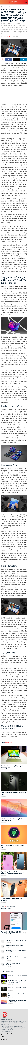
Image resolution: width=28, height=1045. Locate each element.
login (6, 906)
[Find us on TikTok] (6, 1039)
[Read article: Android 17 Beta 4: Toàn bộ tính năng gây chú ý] (14, 834)
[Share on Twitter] (16, 59)
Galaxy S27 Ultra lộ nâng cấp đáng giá (17, 975)
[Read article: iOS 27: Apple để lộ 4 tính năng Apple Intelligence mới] (14, 808)
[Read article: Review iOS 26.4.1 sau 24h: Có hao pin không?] (14, 921)
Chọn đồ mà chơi (10, 6)
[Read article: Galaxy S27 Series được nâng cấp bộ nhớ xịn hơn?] (14, 781)
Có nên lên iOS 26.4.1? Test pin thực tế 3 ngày (16, 940)
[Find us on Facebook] (1, 1039)
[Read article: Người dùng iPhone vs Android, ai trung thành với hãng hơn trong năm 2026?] (14, 861)
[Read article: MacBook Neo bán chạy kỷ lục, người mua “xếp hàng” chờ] (14, 755)
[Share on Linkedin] (23, 59)
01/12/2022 (15, 36)
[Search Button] (26, 2)
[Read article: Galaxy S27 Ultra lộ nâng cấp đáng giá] (4, 976)
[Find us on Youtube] (3, 1039)
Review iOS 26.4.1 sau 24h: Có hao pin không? (11, 933)
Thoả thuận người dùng (6, 1033)
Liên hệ (2, 1036)
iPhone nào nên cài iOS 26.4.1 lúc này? (14, 945)
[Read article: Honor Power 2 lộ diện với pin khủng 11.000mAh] (14, 887)
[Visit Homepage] (13, 2)
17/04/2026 (3, 769)
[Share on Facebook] (8, 59)
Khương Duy (8, 36)
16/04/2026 (3, 902)
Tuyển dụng (3, 1034)
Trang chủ (3, 6)
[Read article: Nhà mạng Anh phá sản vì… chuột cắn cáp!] (4, 995)
